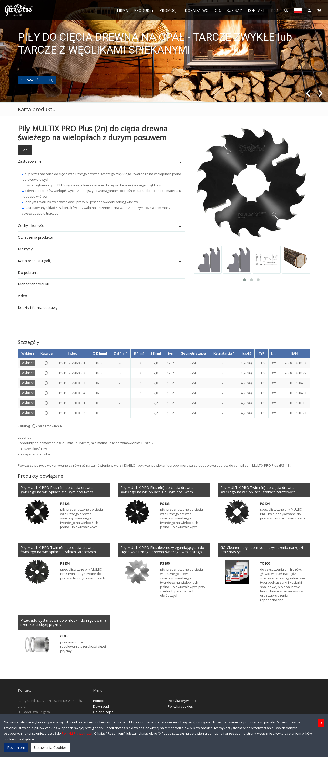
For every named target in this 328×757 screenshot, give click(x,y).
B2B (274, 10)
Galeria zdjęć (103, 712)
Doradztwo (197, 10)
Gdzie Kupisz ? (228, 10)
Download (101, 706)
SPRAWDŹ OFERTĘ (37, 80)
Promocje (169, 10)
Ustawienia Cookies (50, 747)
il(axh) (246, 353)
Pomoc (98, 700)
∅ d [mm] (120, 353)
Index (72, 353)
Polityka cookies (180, 706)
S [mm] (155, 353)
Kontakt (256, 10)
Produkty (143, 10)
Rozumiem (16, 747)
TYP (261, 353)
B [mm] (139, 353)
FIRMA (122, 10)
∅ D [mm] (100, 353)
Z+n (170, 353)
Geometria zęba (193, 353)
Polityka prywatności (184, 700)
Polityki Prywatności (77, 733)
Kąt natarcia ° (223, 353)
